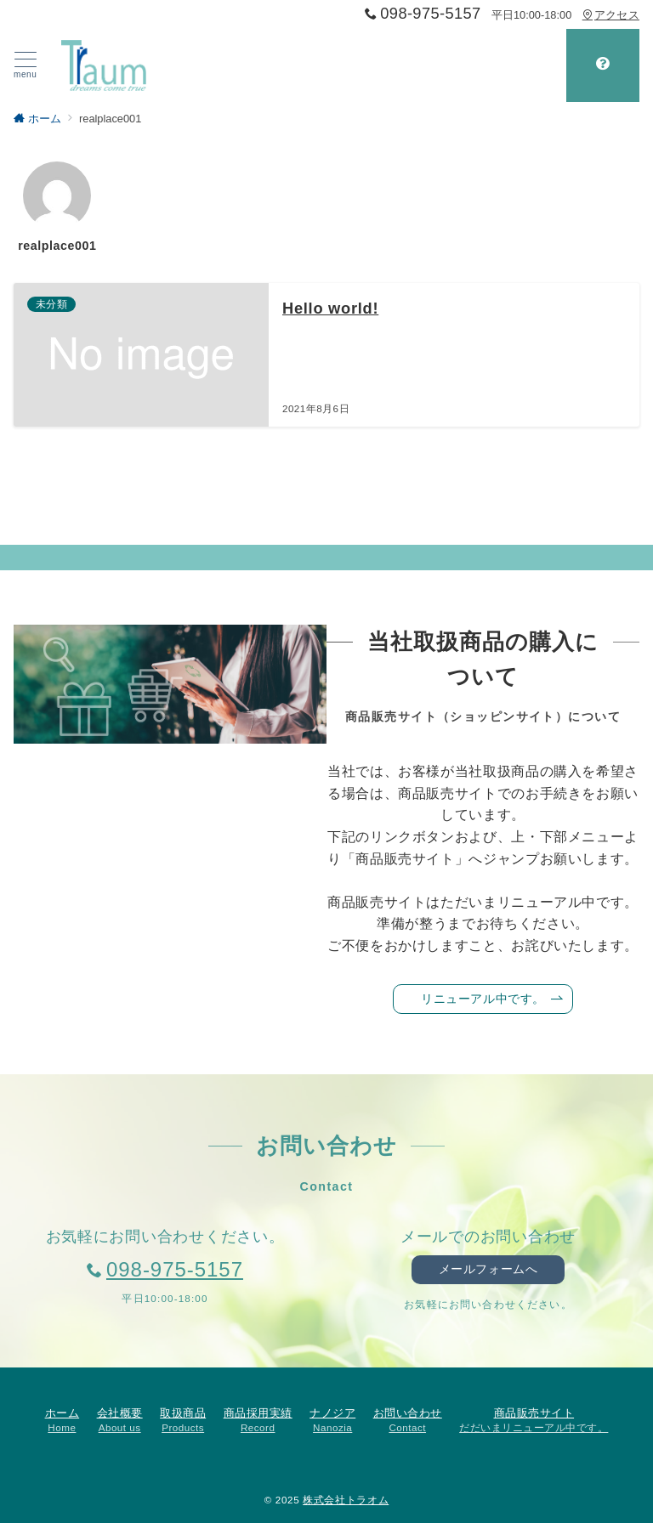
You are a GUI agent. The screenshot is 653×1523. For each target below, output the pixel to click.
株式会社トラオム (346, 1499)
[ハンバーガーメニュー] (25, 65)
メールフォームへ (488, 1269)
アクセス (610, 14)
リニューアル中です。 (492, 998)
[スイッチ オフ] (602, 65)
